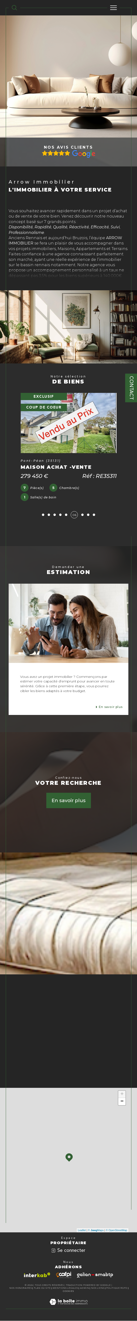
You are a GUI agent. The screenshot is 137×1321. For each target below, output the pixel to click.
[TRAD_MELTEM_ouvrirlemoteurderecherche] (14, 8)
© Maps (96, 1230)
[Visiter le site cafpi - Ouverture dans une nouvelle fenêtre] (63, 1275)
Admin (84, 1288)
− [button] (122, 1101)
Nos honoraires (20, 1288)
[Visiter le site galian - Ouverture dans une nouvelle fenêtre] (95, 1275)
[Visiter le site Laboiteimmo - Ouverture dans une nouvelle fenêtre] (68, 1306)
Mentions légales (65, 1288)
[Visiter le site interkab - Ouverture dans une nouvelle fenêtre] (37, 1275)
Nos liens (97, 1288)
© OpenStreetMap (116, 1230)
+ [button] (122, 1094)
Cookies (68, 1291)
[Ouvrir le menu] (113, 7)
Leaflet (82, 1230)
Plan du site (42, 1288)
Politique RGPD (116, 1288)
